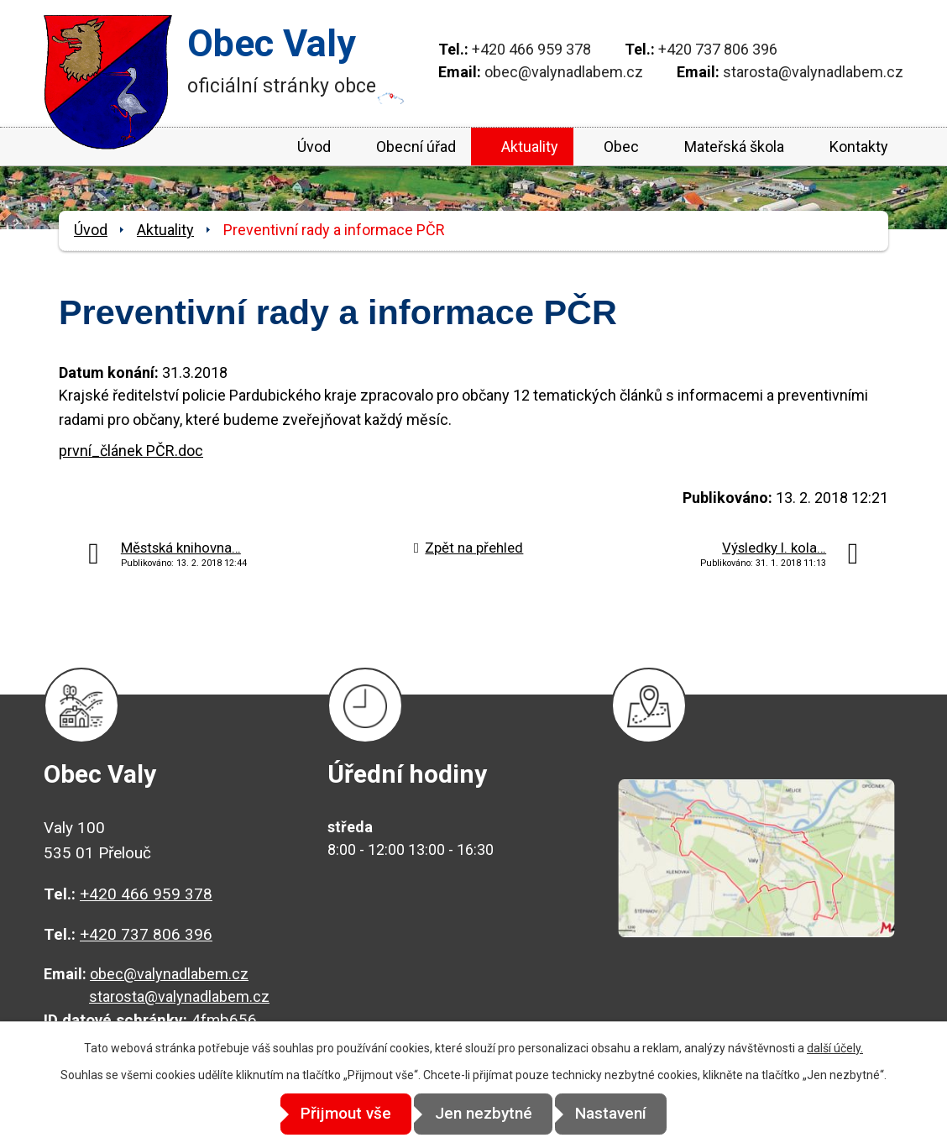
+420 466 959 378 (531, 49)
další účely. (835, 1049)
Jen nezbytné (483, 1114)
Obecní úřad (416, 146)
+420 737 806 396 (717, 49)
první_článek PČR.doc (131, 450)
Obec (621, 146)
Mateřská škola (734, 146)
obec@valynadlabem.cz (563, 72)
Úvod (314, 146)
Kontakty (858, 146)
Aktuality (529, 146)
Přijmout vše (332, 1114)
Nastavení (625, 1114)
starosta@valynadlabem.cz (813, 72)
